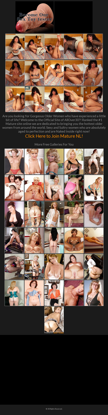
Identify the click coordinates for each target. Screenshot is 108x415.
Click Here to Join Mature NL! (54, 136)
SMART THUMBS (58, 333)
